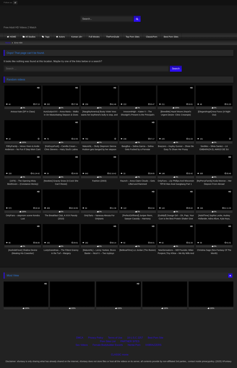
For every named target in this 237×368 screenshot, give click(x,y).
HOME (13, 37)
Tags (47, 37)
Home (8, 43)
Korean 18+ (76, 37)
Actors (62, 37)
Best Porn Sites (171, 37)
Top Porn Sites (133, 37)
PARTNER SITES (130, 341)
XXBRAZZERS (153, 345)
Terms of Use (115, 337)
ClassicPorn (151, 37)
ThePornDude (112, 37)
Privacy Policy (95, 337)
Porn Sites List (108, 341)
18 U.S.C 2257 (135, 337)
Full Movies (94, 37)
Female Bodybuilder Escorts (108, 345)
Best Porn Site (155, 337)
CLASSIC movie (119, 354)
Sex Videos (82, 345)
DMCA (79, 337)
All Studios (30, 37)
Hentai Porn (134, 345)
